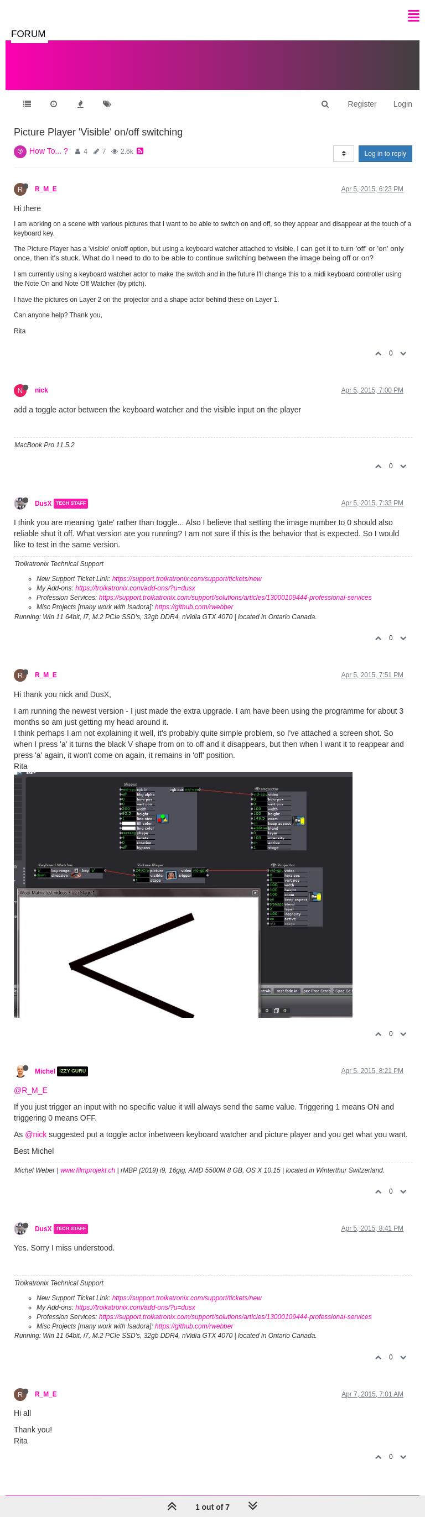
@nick (35, 1134)
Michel (45, 1071)
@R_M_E (31, 1090)
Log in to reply (385, 154)
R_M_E (46, 189)
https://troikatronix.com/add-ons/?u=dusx (135, 588)
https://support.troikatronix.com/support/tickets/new (187, 579)
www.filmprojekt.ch (87, 1170)
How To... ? (48, 151)
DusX (43, 504)
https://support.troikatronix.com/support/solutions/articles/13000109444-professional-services (235, 597)
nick (41, 390)
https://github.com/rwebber (194, 607)
